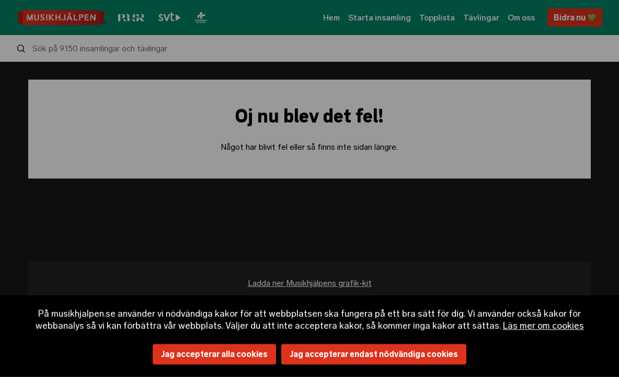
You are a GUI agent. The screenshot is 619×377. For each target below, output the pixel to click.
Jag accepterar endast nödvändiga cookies (374, 354)
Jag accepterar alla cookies (214, 354)
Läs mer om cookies (543, 325)
